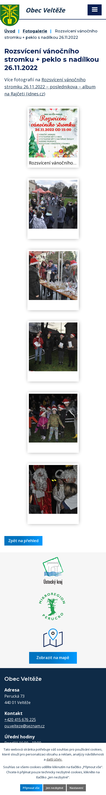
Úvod (9, 31)
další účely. (54, 759)
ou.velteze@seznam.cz (24, 726)
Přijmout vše (31, 788)
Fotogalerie (35, 31)
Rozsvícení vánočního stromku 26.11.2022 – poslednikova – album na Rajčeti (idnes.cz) (50, 87)
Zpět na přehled (23, 540)
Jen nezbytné (54, 788)
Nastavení (76, 788)
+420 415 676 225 (20, 719)
